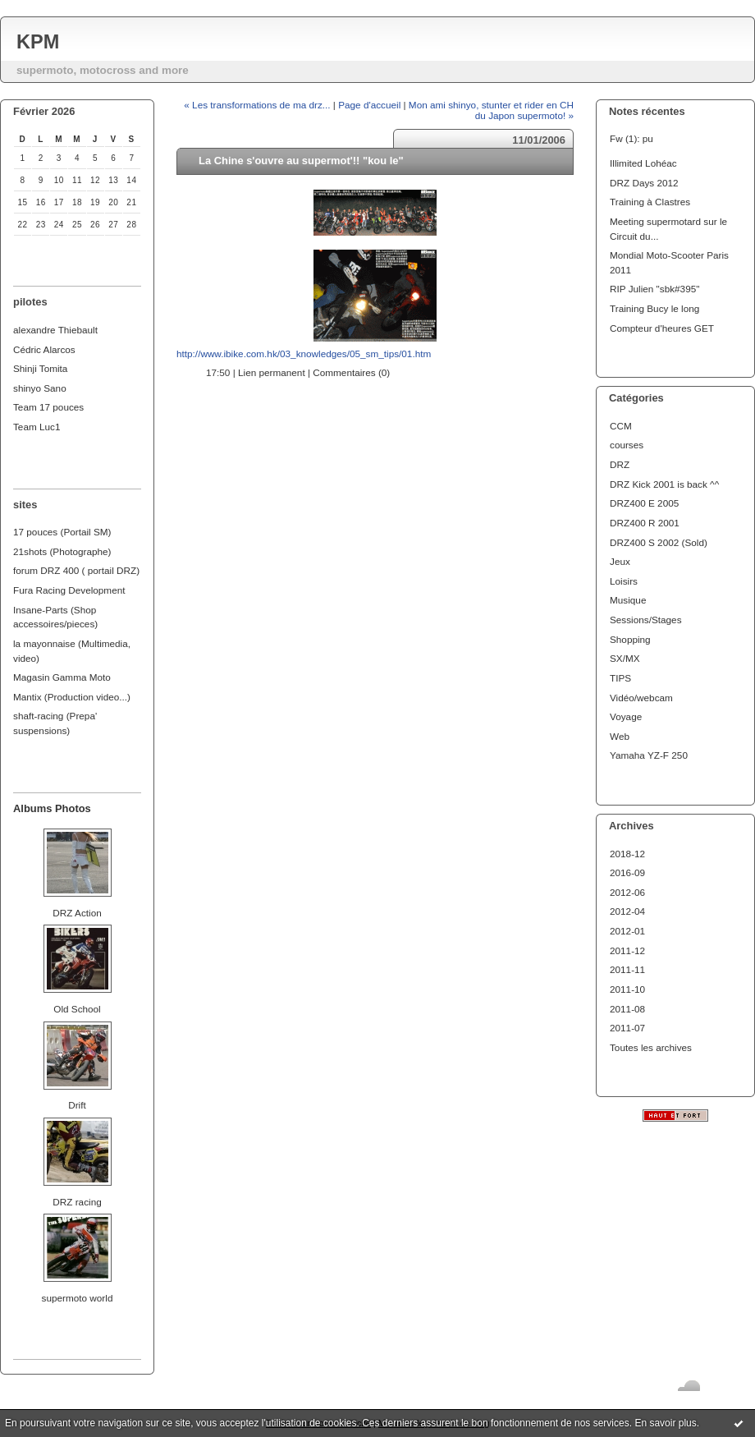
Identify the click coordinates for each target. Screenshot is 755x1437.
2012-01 (627, 930)
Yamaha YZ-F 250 (649, 755)
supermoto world (77, 1297)
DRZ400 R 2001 (645, 522)
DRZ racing (77, 1201)
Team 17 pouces (48, 407)
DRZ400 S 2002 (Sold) (658, 542)
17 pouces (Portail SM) (62, 531)
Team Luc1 (36, 426)
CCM (621, 425)
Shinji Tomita (40, 368)
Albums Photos (52, 808)
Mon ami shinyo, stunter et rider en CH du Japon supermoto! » (491, 110)
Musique (628, 600)
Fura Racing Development (69, 590)
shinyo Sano (39, 388)
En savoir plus (665, 1423)
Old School (76, 1008)
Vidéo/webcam (641, 697)
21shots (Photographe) (62, 551)
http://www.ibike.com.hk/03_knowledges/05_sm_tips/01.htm (303, 353)
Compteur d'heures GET (662, 328)
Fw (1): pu (631, 138)
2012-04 (627, 911)
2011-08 (627, 1008)
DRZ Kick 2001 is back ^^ (664, 484)
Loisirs (624, 581)
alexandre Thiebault (55, 329)
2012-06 (627, 892)
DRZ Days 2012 (644, 182)
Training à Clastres (650, 201)
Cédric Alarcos (44, 349)
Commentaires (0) (351, 372)
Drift (77, 1105)
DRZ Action (77, 912)
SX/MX (625, 658)
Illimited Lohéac (643, 163)
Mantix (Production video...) (71, 696)
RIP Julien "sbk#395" (654, 288)
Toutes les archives (651, 1047)
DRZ (619, 464)
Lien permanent (271, 372)
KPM (37, 42)
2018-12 (627, 853)
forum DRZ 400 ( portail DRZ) (76, 570)
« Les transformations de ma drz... (257, 104)
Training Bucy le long (654, 308)
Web (619, 736)
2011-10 (627, 989)
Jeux (620, 561)
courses (626, 444)
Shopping (630, 639)
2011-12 (627, 950)
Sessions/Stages (646, 619)
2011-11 (627, 969)
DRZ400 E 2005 (644, 503)
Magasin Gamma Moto (62, 677)
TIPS (620, 678)
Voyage (626, 716)
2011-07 (627, 1027)
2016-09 (627, 872)
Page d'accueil (369, 104)
